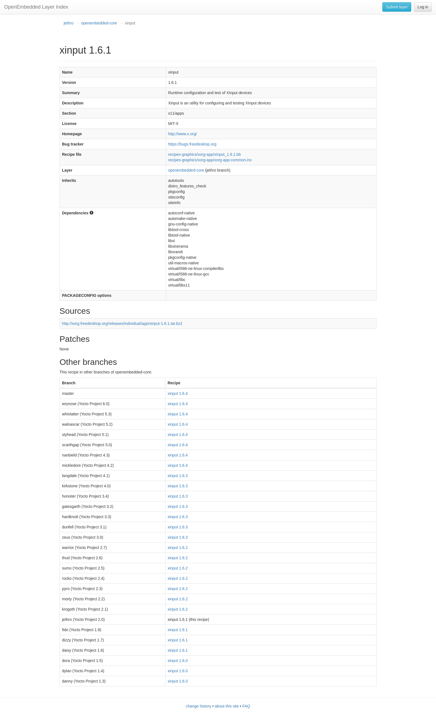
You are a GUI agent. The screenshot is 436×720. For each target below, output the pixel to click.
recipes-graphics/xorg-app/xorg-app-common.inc (210, 160)
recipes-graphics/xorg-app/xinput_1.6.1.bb (204, 154)
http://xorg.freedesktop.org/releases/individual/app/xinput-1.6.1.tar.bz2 (122, 323)
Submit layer (397, 7)
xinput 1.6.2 (178, 547)
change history (198, 706)
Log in (423, 7)
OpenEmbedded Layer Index (36, 7)
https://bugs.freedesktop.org (192, 144)
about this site (227, 706)
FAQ (246, 706)
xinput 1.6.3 (178, 475)
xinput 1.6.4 (178, 393)
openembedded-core (99, 23)
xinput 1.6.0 (178, 660)
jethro (68, 23)
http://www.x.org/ (182, 134)
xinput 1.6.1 (178, 630)
